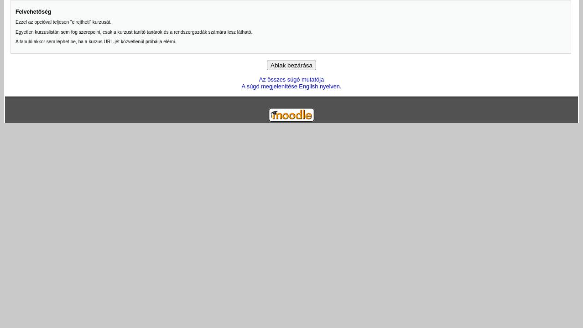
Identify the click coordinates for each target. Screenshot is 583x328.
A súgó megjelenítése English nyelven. (291, 86)
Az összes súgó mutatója (291, 79)
